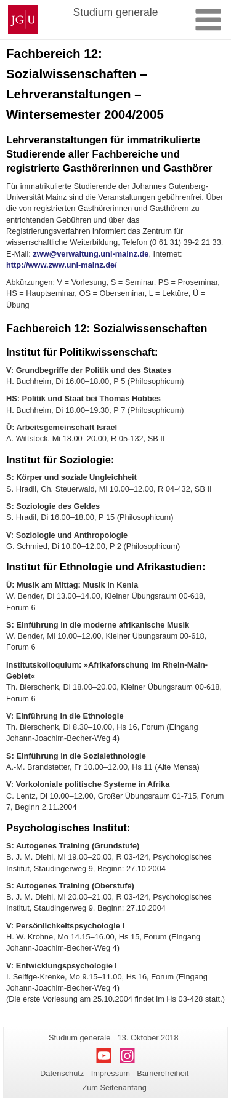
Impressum (110, 1073)
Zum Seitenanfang (114, 1087)
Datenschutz (62, 1073)
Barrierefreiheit (162, 1073)
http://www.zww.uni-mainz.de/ (61, 264)
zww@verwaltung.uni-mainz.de (90, 253)
